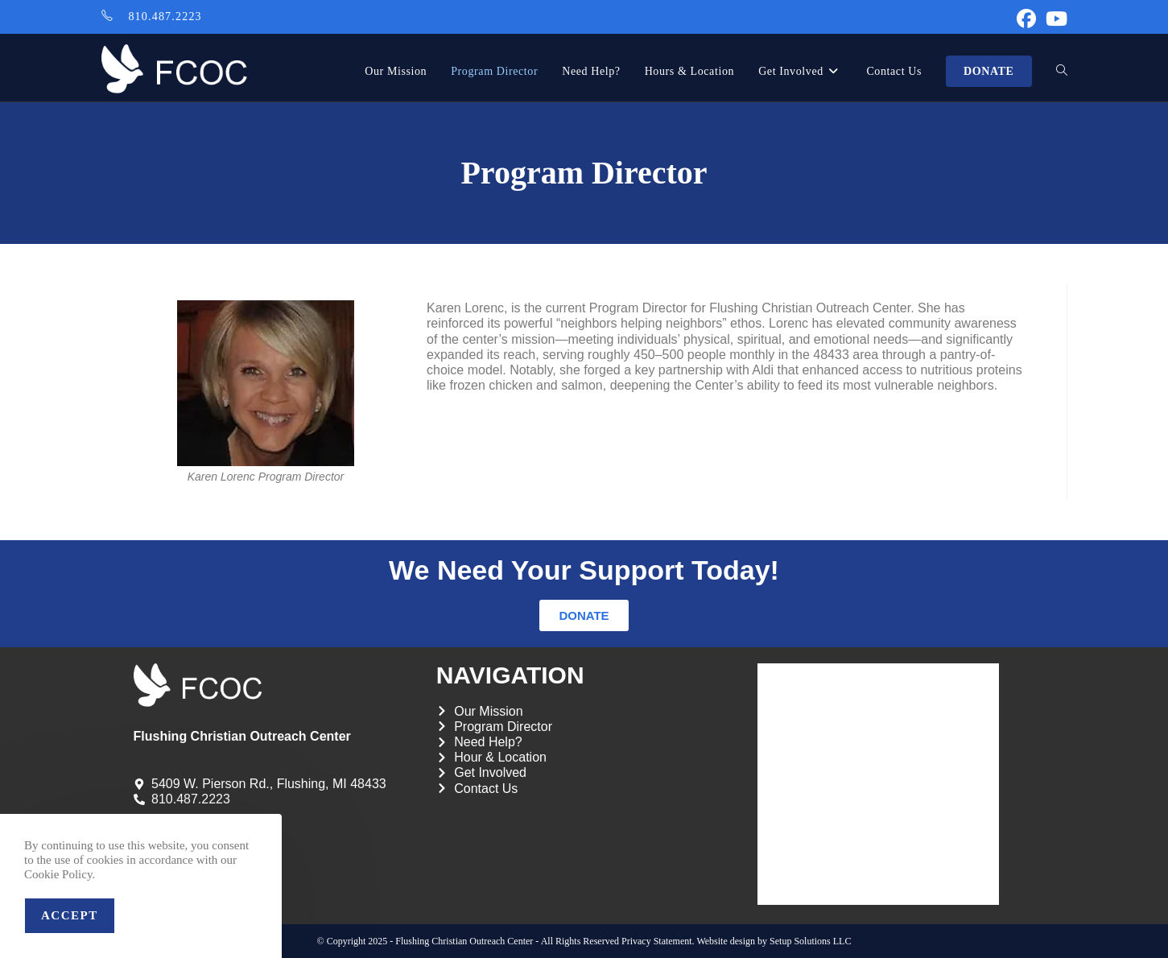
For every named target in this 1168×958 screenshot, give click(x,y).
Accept (69, 915)
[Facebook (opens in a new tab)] (1026, 18)
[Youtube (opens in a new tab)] (1054, 18)
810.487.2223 (164, 16)
